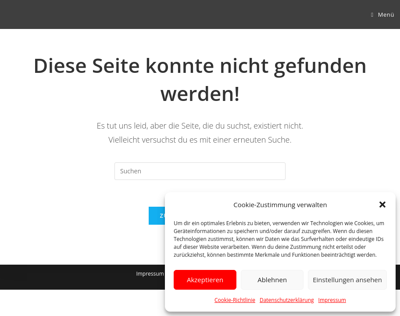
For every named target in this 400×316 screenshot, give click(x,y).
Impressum (332, 300)
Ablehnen (272, 279)
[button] (382, 204)
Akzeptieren (205, 279)
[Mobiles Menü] (382, 14)
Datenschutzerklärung (287, 300)
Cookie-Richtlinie (234, 300)
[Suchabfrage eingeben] (200, 171)
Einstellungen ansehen (347, 279)
